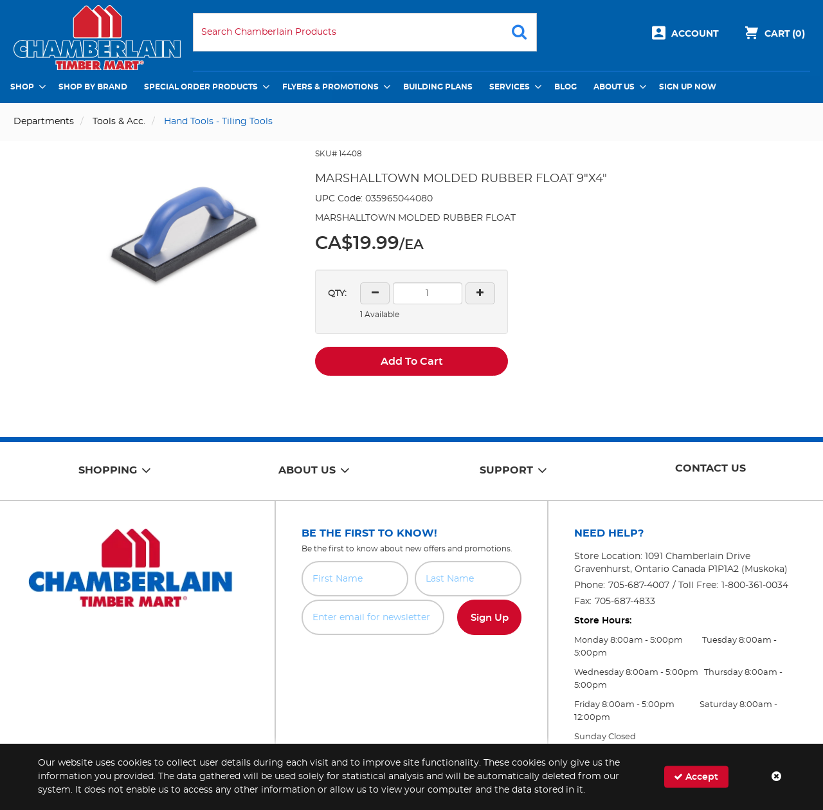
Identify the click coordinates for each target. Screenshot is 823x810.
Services (509, 87)
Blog (565, 87)
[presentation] (411, 663)
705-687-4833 (625, 601)
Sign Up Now (687, 87)
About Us (614, 87)
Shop (22, 87)
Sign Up (490, 618)
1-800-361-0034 (754, 585)
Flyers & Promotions (330, 87)
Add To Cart (412, 361)
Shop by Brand (93, 87)
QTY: (337, 294)
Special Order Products (201, 87)
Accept (696, 777)
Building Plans (438, 87)
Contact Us (710, 468)
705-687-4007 (638, 585)
